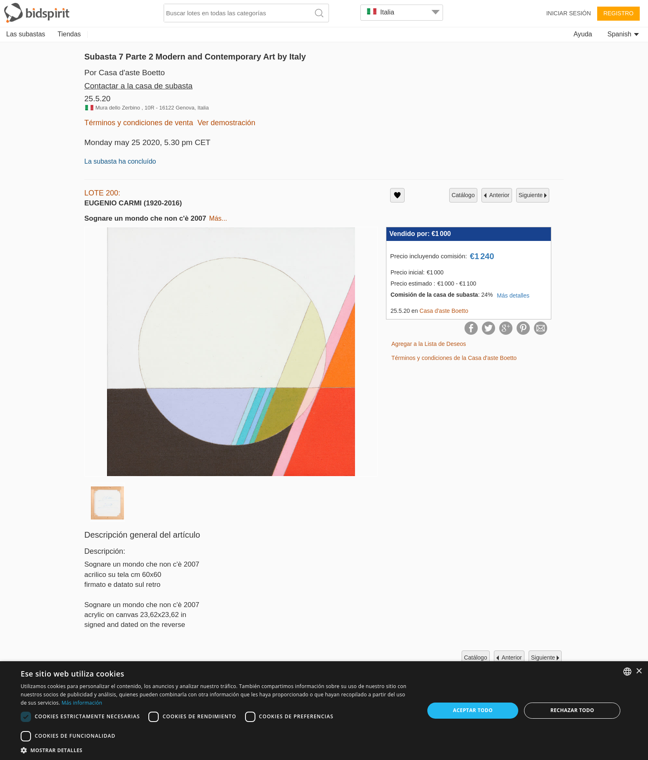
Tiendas (69, 34)
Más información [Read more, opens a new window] (82, 702)
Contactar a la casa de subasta (138, 85)
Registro (618, 13)
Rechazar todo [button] (572, 710)
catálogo (463, 195)
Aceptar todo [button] (473, 710)
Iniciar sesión (568, 13)
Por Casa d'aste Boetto (124, 72)
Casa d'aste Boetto (443, 310)
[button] (216, 750)
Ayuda (583, 34)
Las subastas (25, 34)
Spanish (623, 34)
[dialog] (324, 710)
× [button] (639, 671)
